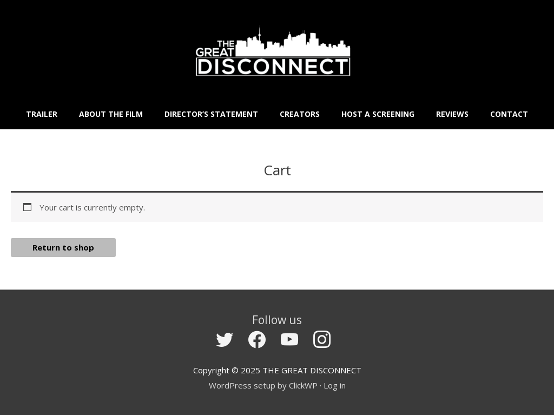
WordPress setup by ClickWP (263, 385)
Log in (335, 385)
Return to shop (63, 247)
